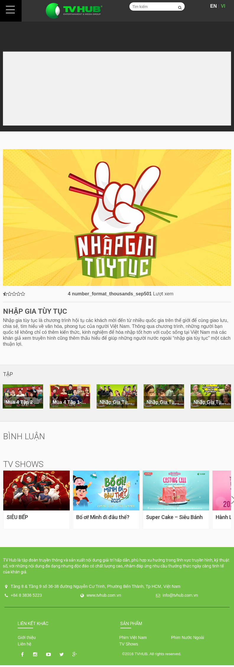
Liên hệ (24, 644)
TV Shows (128, 644)
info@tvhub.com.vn (180, 595)
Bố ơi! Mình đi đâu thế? (102, 517)
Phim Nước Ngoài (187, 637)
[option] (70, 396)
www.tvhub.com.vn (104, 595)
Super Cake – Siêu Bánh (174, 517)
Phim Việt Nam (133, 637)
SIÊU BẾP (17, 517)
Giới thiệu (27, 637)
